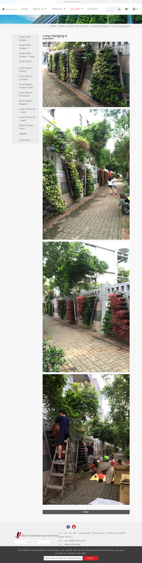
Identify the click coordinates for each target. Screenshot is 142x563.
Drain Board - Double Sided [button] (26, 86)
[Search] (114, 9)
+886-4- (67, 544)
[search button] (119, 10)
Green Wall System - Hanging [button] (25, 47)
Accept (90, 558)
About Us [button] (39, 9)
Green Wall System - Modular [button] (25, 39)
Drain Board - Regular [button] (26, 102)
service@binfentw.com (75, 541)
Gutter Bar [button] (24, 140)
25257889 (75, 544)
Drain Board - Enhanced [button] (26, 94)
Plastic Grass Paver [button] (26, 127)
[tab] (25, 38)
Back (86, 512)
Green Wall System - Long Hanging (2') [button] (26, 55)
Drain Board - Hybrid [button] (26, 70)
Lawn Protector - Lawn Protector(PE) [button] (27, 111)
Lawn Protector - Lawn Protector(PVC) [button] (27, 119)
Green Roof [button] (25, 61)
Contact (92, 9)
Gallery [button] (75, 9)
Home (25, 8)
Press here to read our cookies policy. (63, 558)
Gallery (62, 26)
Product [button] (57, 9)
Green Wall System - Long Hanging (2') (89, 26)
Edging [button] (22, 133)
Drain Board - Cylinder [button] (26, 78)
